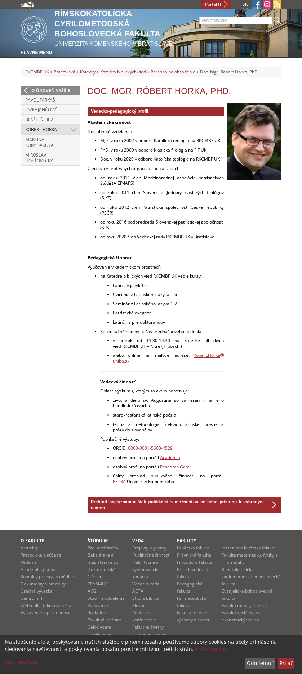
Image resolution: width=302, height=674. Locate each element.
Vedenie (29, 562)
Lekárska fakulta (193, 548)
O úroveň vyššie (50, 90)
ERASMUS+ (99, 584)
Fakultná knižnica (105, 620)
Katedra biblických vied (123, 72)
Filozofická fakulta (195, 562)
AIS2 (92, 591)
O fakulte (32, 541)
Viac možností (21, 661)
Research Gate (175, 467)
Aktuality (29, 548)
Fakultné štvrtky (148, 627)
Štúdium (98, 541)
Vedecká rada (146, 584)
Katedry (88, 72)
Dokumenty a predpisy (43, 584)
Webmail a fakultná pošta (46, 605)
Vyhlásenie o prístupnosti (46, 613)
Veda (138, 541)
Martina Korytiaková (39, 142)
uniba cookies (211, 649)
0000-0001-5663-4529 (150, 448)
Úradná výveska (37, 591)
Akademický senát (39, 569)
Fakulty (186, 541)
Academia (170, 457)
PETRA (119, 481)
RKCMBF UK (37, 72)
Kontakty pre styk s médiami (49, 577)
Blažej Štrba (39, 120)
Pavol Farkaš (40, 100)
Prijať (286, 663)
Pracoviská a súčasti (41, 555)
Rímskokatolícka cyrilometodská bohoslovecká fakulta (251, 576)
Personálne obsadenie (173, 72)
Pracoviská (64, 72)
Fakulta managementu (244, 605)
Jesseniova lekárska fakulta (249, 548)
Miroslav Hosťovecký (39, 158)
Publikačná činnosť (150, 555)
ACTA (137, 591)
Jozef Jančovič (41, 110)
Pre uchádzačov (103, 548)
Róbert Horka (41, 129)
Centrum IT (32, 598)
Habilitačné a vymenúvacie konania (145, 569)
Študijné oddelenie (106, 598)
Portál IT (213, 4)
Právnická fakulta (194, 555)
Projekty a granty (149, 548)
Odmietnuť (260, 663)
